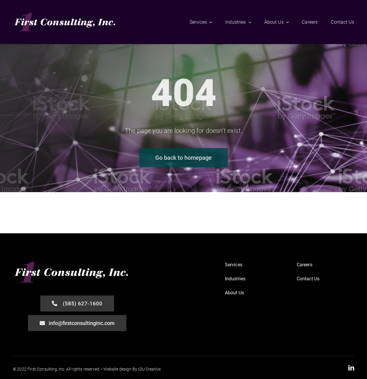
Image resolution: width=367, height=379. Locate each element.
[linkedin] (351, 368)
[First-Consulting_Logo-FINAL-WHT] (65, 13)
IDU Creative (149, 369)
